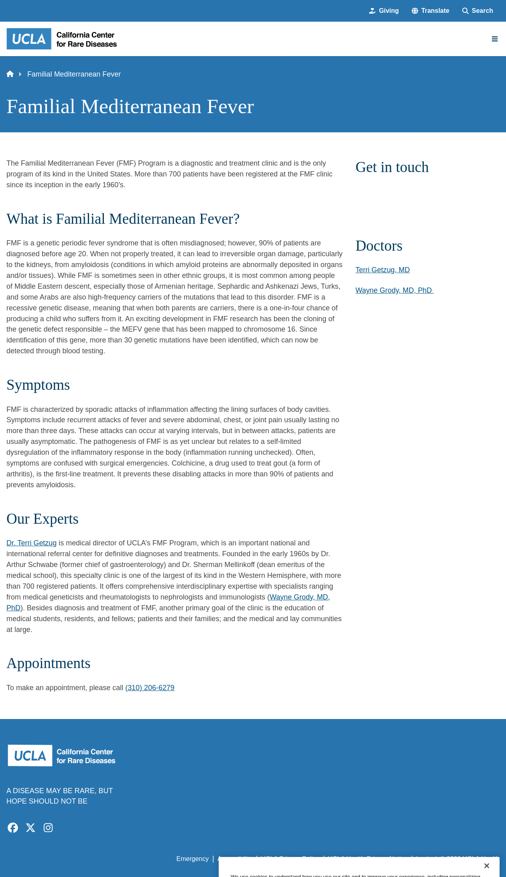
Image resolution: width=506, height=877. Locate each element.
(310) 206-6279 (150, 688)
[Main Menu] (495, 39)
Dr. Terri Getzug (31, 543)
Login (424, 858)
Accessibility (234, 858)
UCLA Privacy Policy (290, 858)
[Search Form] (478, 11)
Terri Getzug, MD (383, 270)
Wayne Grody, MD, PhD (394, 290)
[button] (430, 11)
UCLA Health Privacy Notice (367, 858)
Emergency (193, 858)
